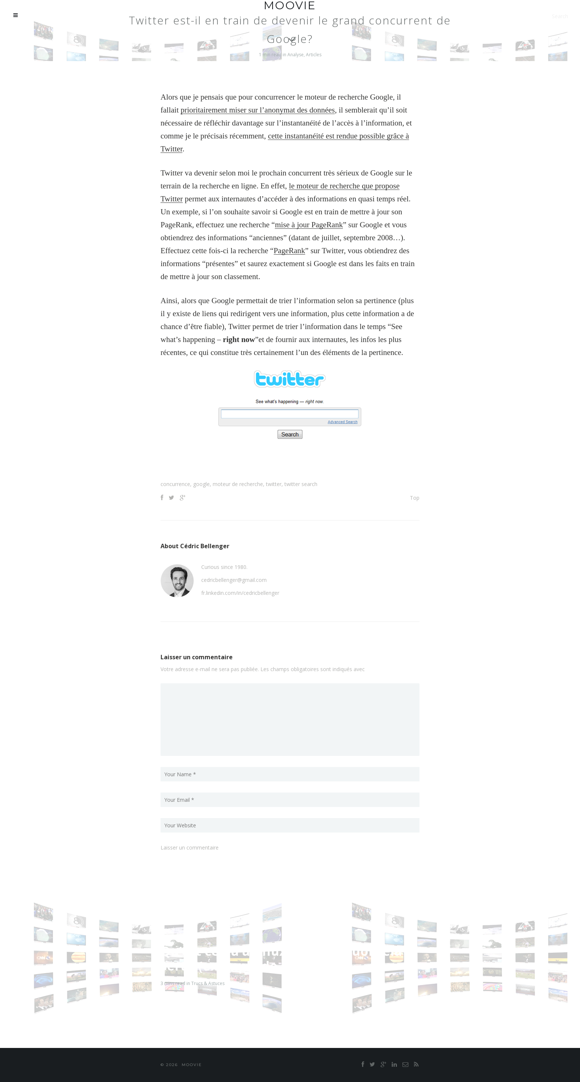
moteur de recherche (238, 484)
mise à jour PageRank (309, 224)
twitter (273, 484)
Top (414, 497)
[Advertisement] (290, 462)
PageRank (289, 250)
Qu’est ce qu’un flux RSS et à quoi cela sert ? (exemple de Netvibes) (281, 958)
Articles (313, 54)
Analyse (295, 54)
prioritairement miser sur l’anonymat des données (258, 109)
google (201, 484)
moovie (192, 1064)
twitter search (300, 484)
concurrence (175, 484)
